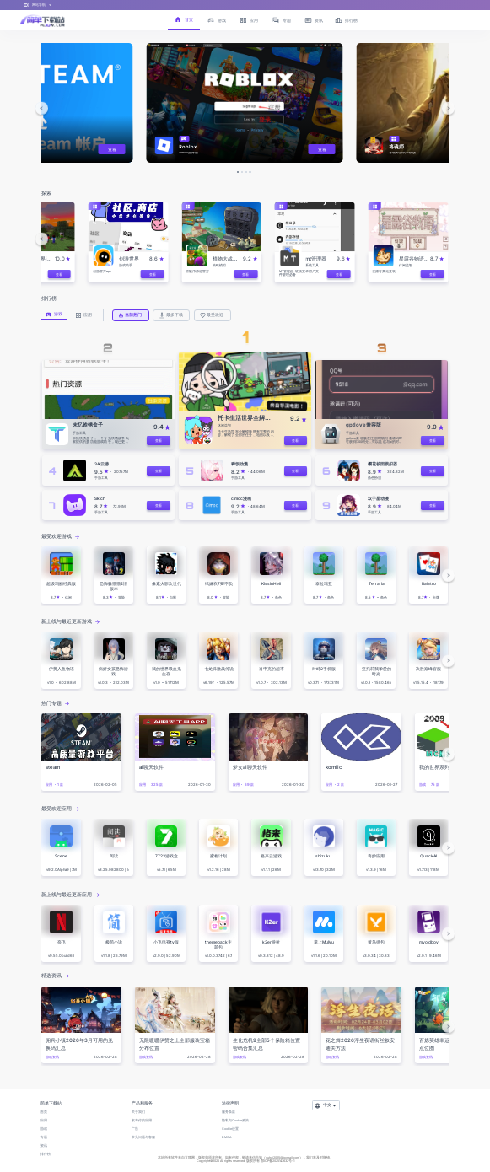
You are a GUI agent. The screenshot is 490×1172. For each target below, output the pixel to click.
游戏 (43, 1129)
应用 (43, 1120)
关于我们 (138, 1112)
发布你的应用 (142, 1120)
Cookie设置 (230, 1129)
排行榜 (45, 1154)
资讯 (43, 1146)
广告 (135, 1129)
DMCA (226, 1137)
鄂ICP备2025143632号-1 (277, 1161)
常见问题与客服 (143, 1137)
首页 (43, 1112)
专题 (43, 1137)
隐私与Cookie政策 (235, 1120)
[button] (41, 108)
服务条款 (228, 1112)
